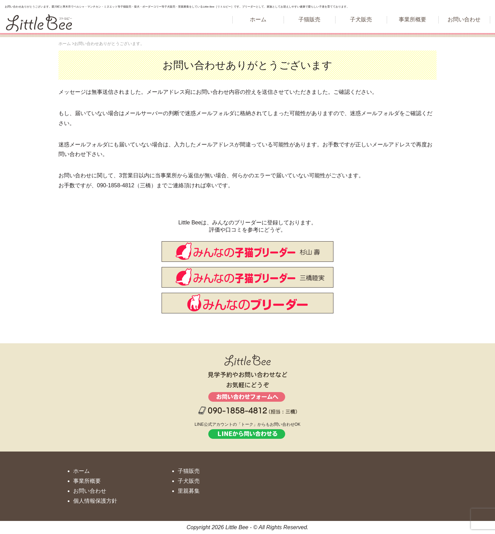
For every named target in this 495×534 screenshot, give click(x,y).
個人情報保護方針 (95, 501)
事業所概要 (412, 19)
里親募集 (189, 491)
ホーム (258, 19)
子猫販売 (309, 19)
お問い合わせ (464, 19)
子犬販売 (361, 19)
